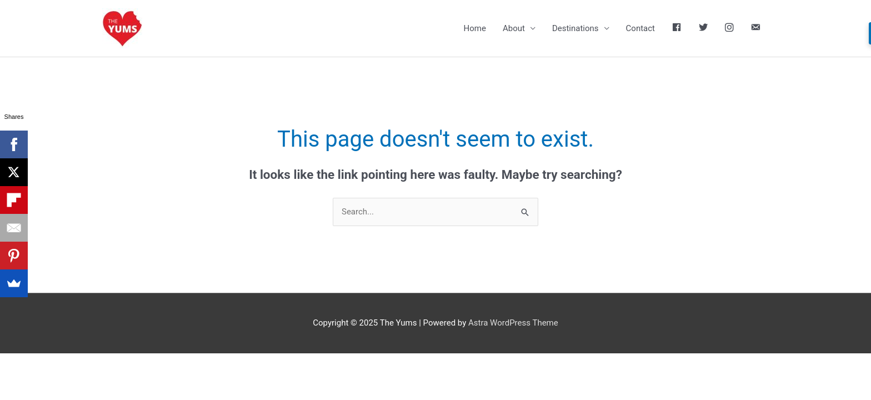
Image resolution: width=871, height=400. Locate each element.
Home (475, 28)
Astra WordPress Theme (513, 323)
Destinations (575, 28)
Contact (640, 28)
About (514, 28)
